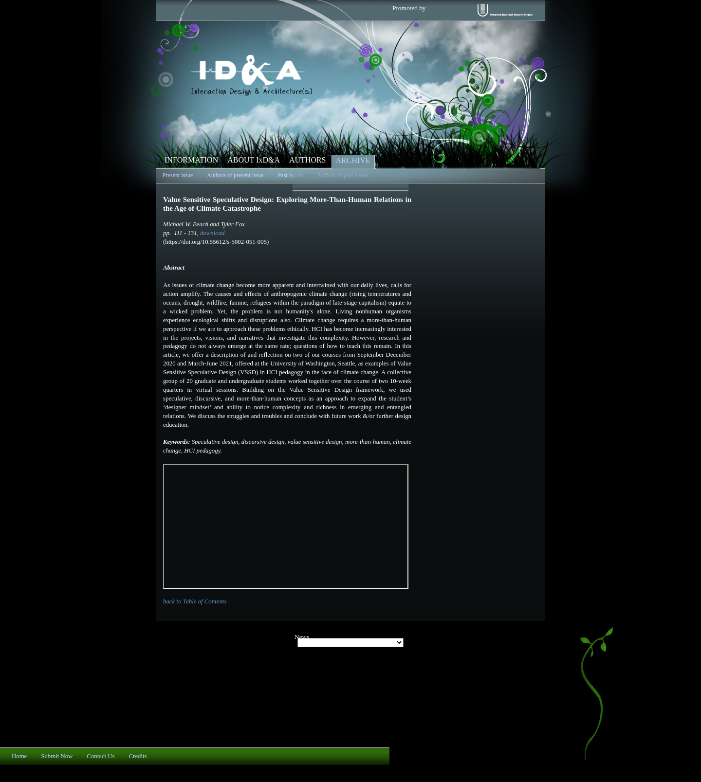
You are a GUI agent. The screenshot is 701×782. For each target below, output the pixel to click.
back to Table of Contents (194, 601)
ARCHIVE (353, 160)
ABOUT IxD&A (253, 160)
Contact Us (100, 756)
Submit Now (57, 756)
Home (19, 756)
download (212, 233)
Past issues (290, 175)
